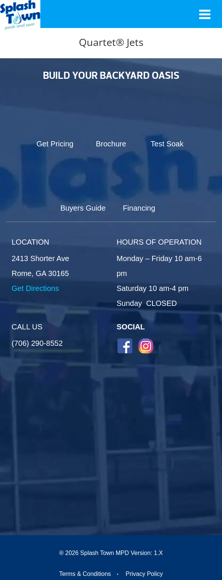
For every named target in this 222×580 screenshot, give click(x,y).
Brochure (111, 144)
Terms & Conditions (85, 574)
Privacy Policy (144, 574)
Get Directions (35, 288)
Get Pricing (55, 144)
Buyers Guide (82, 208)
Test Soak (167, 144)
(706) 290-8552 (37, 343)
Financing (139, 208)
